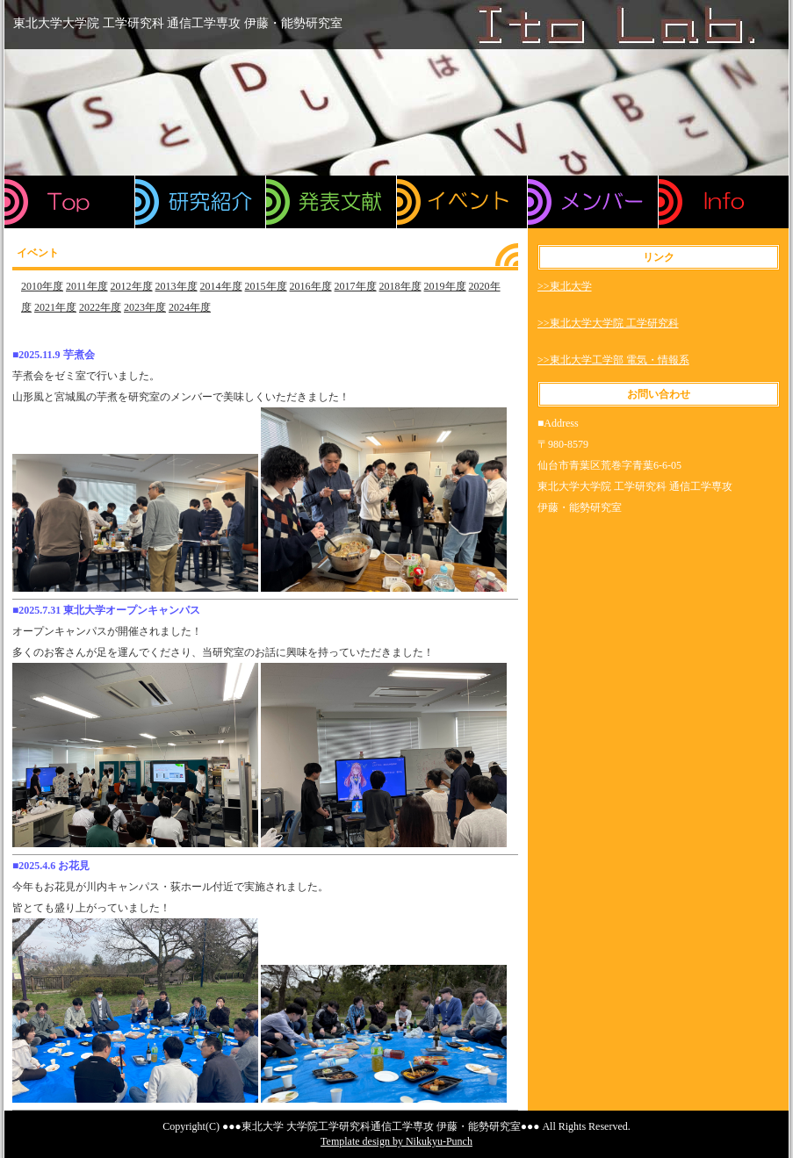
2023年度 (145, 307)
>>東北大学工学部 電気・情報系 (613, 360)
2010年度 (42, 286)
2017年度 (356, 286)
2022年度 (100, 307)
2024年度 (190, 307)
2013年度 (176, 286)
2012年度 (132, 286)
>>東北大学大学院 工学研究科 (608, 323)
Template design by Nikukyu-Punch (396, 1141)
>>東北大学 (564, 286)
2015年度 (266, 286)
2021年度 (55, 307)
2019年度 (445, 286)
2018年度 (400, 286)
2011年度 (87, 286)
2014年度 (221, 286)
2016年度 (311, 286)
